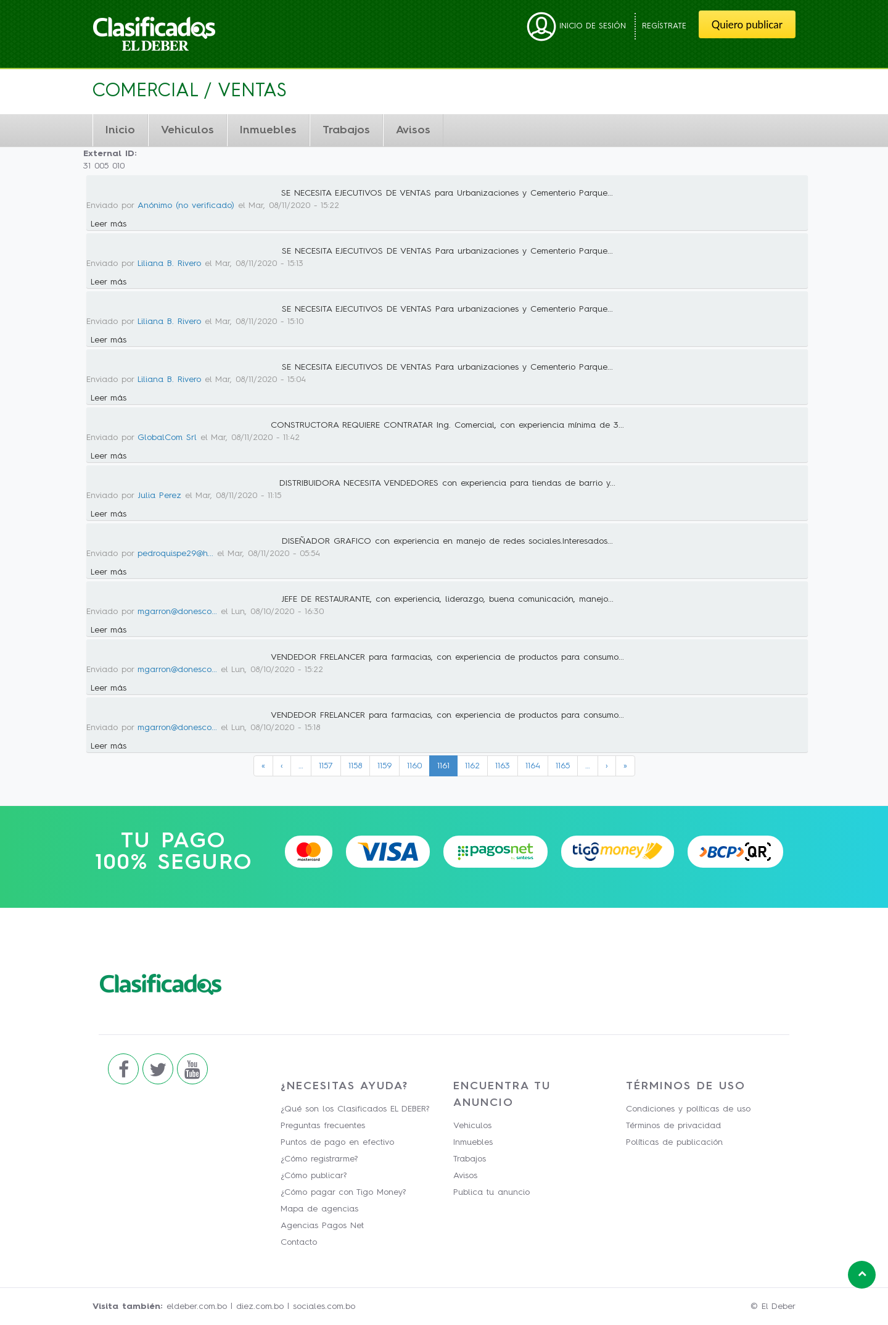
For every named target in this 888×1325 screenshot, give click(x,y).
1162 (472, 766)
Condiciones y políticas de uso (688, 1109)
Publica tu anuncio (491, 1192)
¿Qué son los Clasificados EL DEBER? (355, 1109)
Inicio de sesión (576, 26)
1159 (384, 766)
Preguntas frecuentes (323, 1125)
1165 (563, 766)
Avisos (413, 130)
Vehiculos (187, 130)
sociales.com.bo (324, 1306)
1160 (414, 766)
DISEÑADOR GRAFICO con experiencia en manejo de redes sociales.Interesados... (447, 541)
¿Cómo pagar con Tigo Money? (343, 1192)
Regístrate (664, 26)
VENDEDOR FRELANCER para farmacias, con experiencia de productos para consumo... (447, 657)
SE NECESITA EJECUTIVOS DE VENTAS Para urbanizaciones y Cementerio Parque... (447, 251)
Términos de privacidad (673, 1125)
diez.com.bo (260, 1306)
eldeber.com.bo (196, 1306)
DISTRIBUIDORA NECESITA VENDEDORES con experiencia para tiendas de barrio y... (447, 483)
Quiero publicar (747, 24)
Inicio (120, 130)
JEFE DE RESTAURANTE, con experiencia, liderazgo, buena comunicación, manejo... (447, 599)
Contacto (299, 1242)
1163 (502, 766)
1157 (326, 766)
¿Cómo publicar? (314, 1175)
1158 (355, 766)
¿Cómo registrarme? (319, 1159)
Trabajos (346, 130)
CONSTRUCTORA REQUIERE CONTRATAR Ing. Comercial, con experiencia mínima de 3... (447, 425)
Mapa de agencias (319, 1209)
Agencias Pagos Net (322, 1225)
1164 (532, 766)
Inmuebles (268, 130)
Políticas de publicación (674, 1142)
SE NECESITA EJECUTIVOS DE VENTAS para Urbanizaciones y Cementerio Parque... (447, 193)
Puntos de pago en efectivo (337, 1142)
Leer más (108, 224)
